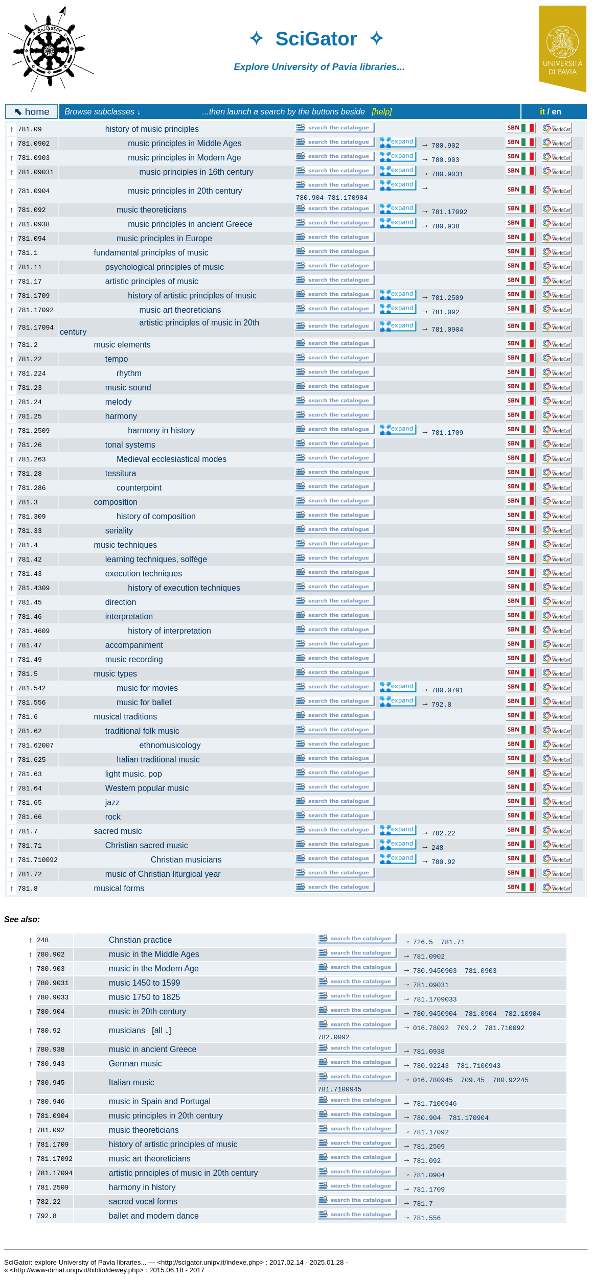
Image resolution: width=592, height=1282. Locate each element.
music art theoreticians (146, 310)
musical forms (108, 888)
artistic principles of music (135, 281)
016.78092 (431, 1027)
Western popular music (130, 788)
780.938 (445, 225)
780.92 (443, 861)
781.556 (427, 1217)
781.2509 (447, 297)
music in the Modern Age (137, 968)
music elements (111, 344)
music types (104, 673)
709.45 (473, 1079)
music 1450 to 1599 (127, 982)
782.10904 (522, 1013)
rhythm (106, 373)
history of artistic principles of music (164, 295)
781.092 (445, 311)
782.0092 (333, 1036)
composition (104, 502)
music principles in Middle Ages (156, 143)
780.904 (309, 197)
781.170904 (348, 197)
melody (101, 402)
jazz (95, 802)
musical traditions (114, 716)
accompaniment (117, 645)
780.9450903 (435, 970)
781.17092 (449, 211)
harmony (104, 416)
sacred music (106, 831)
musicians (110, 1030)
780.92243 (431, 1065)
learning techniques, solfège (139, 559)
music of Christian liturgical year (146, 874)
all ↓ (161, 1030)
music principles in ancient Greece (162, 224)
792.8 (441, 704)
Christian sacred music (129, 845)
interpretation (112, 616)
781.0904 (447, 329)
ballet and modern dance (137, 1215)
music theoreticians (129, 209)
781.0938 (429, 1051)
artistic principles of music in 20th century (166, 1173)
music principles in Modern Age (156, 157)
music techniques (114, 545)
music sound (111, 387)
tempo (100, 359)
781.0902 (429, 956)
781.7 (423, 1203)
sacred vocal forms (126, 1201)
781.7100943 (479, 1065)
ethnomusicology (136, 745)
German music (118, 1063)
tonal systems (113, 444)
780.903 (445, 159)
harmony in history (133, 430)
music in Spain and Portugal (143, 1101)
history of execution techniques (156, 588)
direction (104, 602)
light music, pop (116, 774)
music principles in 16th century (162, 172)
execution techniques (126, 573)
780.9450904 (435, 1013)
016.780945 (433, 1079)
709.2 (467, 1027)
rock (96, 816)
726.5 (423, 941)
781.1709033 (435, 999)
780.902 (445, 145)
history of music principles (135, 129)
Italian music (114, 1082)
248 (437, 847)
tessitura (104, 473)
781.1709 (447, 432)
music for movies (124, 688)
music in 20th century (130, 1011)
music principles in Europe (141, 238)
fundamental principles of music (140, 252)
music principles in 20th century (157, 191)
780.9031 (447, 173)
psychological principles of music (147, 267)
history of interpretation (141, 630)
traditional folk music (125, 731)
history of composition (133, 516)
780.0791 (447, 689)
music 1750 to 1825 (127, 997)
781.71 (453, 941)
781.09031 (431, 984)
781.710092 (505, 1027)
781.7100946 (435, 1103)
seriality (102, 530)
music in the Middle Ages (137, 954)
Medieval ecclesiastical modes (149, 459)
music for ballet (121, 702)
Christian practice (123, 940)
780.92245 (511, 1079)
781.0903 (480, 970)
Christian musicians (146, 859)
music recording (117, 659)
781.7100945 (339, 1088)
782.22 (443, 832)
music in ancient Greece (135, 1049)
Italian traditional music (135, 759)
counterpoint (116, 487)
